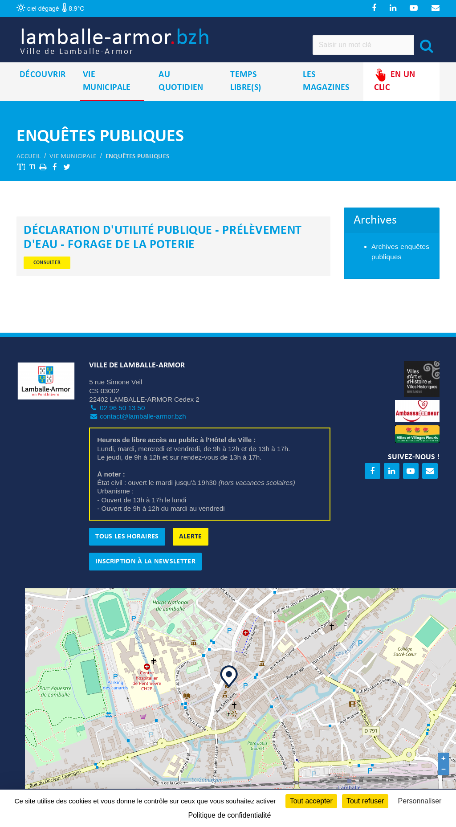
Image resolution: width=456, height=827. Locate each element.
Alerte (190, 550)
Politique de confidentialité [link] (229, 815)
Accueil (28, 170)
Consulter (47, 276)
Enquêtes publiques (137, 170)
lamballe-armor (148, 49)
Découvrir (43, 88)
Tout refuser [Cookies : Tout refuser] (365, 801)
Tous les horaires (127, 550)
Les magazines (326, 95)
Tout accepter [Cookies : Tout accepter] (311, 801)
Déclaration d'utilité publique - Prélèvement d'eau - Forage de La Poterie (163, 251)
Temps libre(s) (245, 95)
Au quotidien (181, 95)
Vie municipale (107, 95)
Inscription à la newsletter (145, 575)
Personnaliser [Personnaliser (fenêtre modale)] (420, 801)
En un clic (394, 94)
